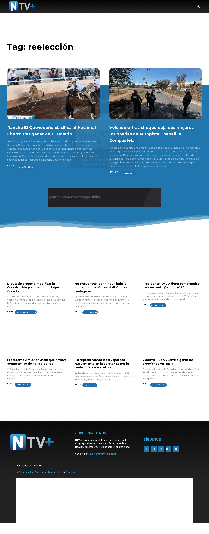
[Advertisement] (104, 421)
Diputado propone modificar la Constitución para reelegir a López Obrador (34, 293)
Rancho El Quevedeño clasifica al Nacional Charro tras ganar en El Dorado (51, 133)
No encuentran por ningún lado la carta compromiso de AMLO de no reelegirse (104, 293)
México (10, 318)
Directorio (71, 482)
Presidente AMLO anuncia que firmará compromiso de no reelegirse (33, 370)
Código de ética (25, 482)
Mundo (145, 390)
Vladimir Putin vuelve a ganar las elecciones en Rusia (170, 368)
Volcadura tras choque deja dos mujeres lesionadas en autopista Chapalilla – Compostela (154, 137)
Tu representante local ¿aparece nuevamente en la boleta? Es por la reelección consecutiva (103, 370)
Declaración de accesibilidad (49, 482)
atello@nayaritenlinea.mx (103, 463)
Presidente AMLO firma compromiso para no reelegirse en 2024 (172, 293)
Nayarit (11, 172)
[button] (198, 6)
